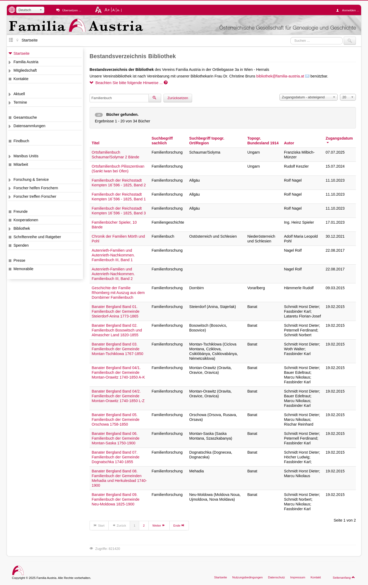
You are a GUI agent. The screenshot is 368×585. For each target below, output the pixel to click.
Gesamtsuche (25, 117)
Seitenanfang (344, 577)
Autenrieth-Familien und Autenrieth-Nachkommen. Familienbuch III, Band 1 (113, 255)
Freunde (20, 211)
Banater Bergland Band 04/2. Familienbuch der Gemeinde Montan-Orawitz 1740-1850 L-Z (118, 396)
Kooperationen (25, 220)
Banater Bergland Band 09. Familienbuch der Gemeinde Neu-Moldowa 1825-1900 (115, 499)
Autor (289, 143)
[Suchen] (154, 98)
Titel (95, 143)
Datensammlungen (29, 126)
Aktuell (19, 94)
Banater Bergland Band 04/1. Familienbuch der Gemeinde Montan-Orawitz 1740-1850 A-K (118, 372)
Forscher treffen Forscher (34, 196)
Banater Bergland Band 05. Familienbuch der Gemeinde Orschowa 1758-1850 (115, 419)
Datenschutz (276, 577)
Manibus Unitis (25, 156)
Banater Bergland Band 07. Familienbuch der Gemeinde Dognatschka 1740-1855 (115, 457)
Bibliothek (21, 228)
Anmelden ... (349, 10)
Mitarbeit (20, 164)
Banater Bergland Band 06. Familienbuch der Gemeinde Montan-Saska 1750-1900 (115, 438)
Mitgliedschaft (25, 70)
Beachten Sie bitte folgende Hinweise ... (128, 83)
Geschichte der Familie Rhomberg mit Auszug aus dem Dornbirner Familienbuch (118, 293)
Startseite (21, 53)
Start (99, 525)
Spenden (21, 245)
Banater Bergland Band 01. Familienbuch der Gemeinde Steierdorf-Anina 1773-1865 (115, 311)
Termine (20, 102)
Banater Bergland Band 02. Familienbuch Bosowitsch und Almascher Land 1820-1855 (117, 330)
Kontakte (21, 79)
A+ (107, 9)
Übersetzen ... (71, 10)
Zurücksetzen (177, 98)
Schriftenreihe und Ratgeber (37, 237)
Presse (19, 260)
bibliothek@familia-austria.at (280, 76)
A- (118, 10)
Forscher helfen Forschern (35, 188)
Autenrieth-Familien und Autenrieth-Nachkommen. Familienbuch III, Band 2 (113, 274)
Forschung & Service (31, 179)
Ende (179, 525)
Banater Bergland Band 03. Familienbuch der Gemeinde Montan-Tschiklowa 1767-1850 (117, 349)
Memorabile (23, 269)
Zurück (119, 525)
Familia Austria (25, 62)
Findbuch (21, 141)
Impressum (297, 577)
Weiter (159, 525)
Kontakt (315, 577)
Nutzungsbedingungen (247, 577)
